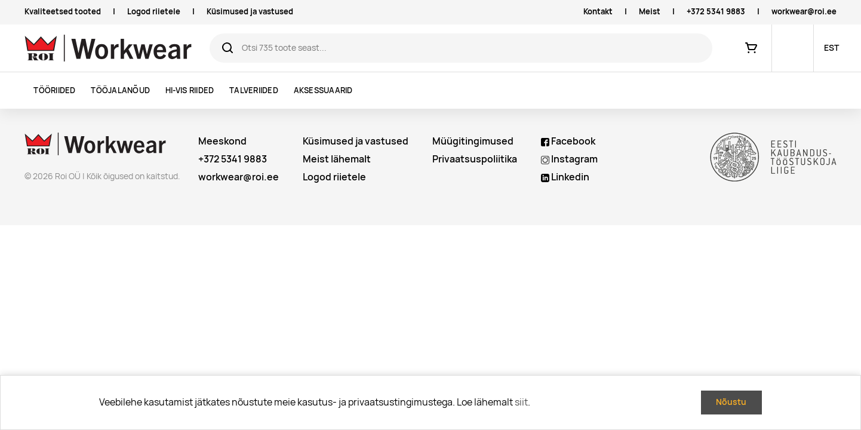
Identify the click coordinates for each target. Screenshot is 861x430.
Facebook (568, 141)
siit (521, 402)
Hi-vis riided (189, 90)
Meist (649, 12)
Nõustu (731, 402)
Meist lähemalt (337, 159)
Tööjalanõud (120, 90)
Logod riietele (153, 12)
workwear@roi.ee (804, 12)
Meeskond (222, 141)
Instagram (569, 159)
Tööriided (54, 90)
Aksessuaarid (323, 90)
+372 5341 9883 (716, 12)
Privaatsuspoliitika (474, 159)
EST (831, 47)
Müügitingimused (472, 141)
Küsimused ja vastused (250, 12)
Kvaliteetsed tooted (62, 12)
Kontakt (598, 12)
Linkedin (565, 177)
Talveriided (253, 90)
